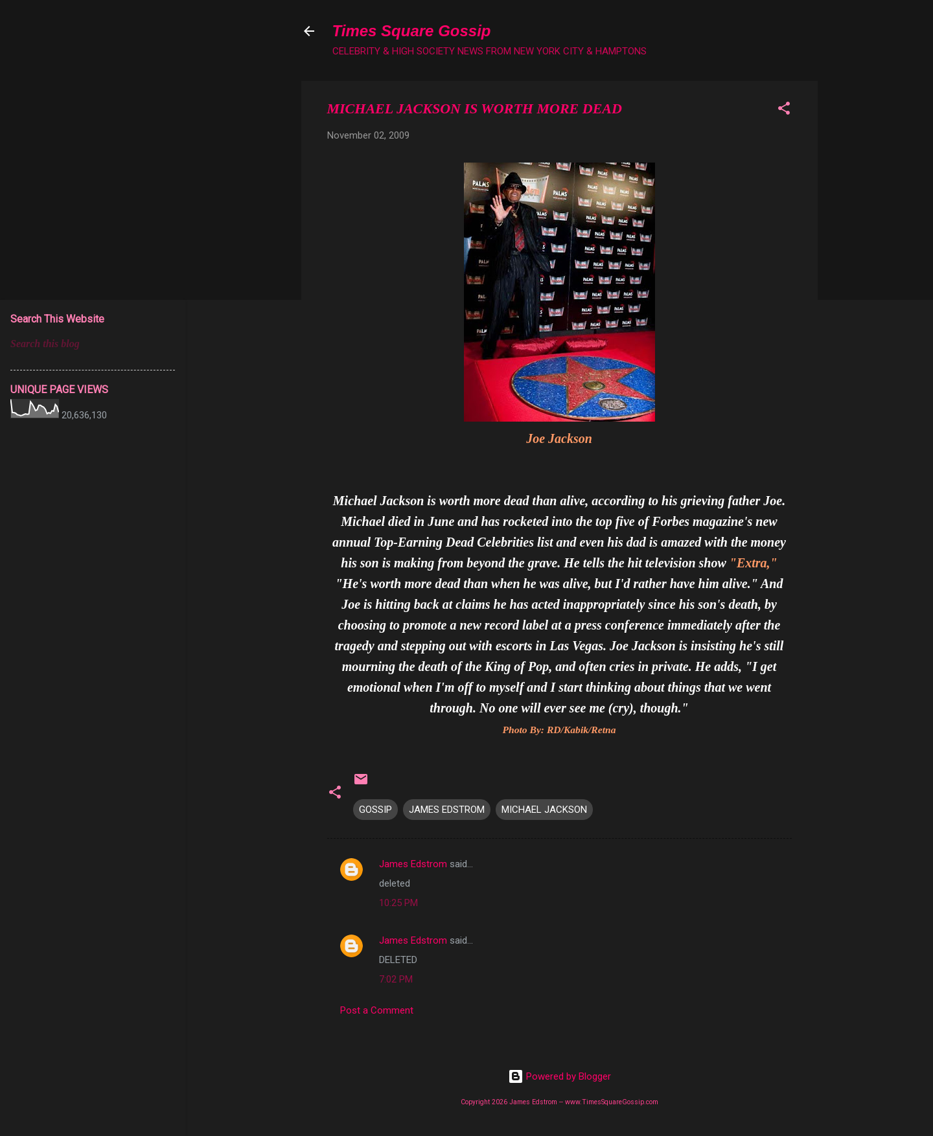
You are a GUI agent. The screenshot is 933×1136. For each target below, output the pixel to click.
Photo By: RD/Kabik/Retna (559, 729)
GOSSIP (375, 809)
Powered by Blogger (559, 1076)
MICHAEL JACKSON (544, 809)
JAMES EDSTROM (447, 809)
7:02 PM (396, 979)
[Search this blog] (92, 343)
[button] (784, 110)
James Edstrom (413, 864)
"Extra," (754, 563)
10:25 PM (398, 903)
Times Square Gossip (411, 31)
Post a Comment (376, 1010)
